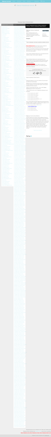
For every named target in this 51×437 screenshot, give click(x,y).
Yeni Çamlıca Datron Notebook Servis (20, 48)
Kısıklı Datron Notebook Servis (19, 397)
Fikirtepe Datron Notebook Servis (19, 126)
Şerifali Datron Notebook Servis (19, 362)
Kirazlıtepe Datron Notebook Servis (19, 395)
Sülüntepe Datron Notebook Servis (19, 244)
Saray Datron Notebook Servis (19, 359)
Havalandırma (36, 1)
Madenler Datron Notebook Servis (19, 354)
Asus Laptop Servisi (5, 51)
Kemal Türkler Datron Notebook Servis (20, 264)
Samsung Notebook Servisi (6, 146)
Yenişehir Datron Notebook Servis (19, 50)
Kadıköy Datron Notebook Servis (19, 110)
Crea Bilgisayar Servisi (5, 72)
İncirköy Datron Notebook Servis (19, 72)
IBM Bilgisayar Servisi (5, 110)
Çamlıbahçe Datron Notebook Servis (20, 60)
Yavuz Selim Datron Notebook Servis (20, 84)
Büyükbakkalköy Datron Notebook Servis (20, 191)
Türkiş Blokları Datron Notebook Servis (20, 46)
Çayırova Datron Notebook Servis (19, 426)
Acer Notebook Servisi (5, 37)
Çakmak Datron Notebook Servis (19, 336)
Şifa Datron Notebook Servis (18, 323)
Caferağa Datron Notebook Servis (19, 117)
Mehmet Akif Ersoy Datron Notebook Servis (20, 407)
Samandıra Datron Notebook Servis (19, 272)
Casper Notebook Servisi (6, 56)
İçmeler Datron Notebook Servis (19, 316)
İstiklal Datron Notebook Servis (19, 350)
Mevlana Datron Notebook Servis (19, 42)
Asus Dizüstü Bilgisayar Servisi (6, 54)
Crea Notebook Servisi (5, 69)
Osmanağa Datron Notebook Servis (19, 141)
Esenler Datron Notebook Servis (19, 223)
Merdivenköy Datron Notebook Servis (20, 138)
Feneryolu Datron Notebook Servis (19, 124)
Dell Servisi (3, 81)
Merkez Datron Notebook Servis (19, 75)
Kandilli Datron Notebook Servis (19, 394)
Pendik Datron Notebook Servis (19, 210)
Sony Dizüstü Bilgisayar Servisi (6, 156)
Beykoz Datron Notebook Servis (19, 52)
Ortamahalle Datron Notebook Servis (20, 169)
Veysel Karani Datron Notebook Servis (20, 276)
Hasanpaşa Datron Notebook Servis (19, 129)
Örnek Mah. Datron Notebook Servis (20, 47)
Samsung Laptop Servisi (6, 147)
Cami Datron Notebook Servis (18, 311)
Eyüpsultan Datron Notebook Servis (19, 259)
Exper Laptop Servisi (5, 90)
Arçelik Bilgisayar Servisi (5, 172)
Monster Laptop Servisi (5, 135)
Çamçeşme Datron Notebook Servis (19, 217)
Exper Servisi (4, 87)
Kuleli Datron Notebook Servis (19, 398)
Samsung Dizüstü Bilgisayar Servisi (7, 150)
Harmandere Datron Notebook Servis (20, 232)
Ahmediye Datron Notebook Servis (19, 375)
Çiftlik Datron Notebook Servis (19, 64)
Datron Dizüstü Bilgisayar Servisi (7, 79)
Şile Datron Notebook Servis (18, 298)
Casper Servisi (4, 55)
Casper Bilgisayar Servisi (6, 59)
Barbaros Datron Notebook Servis (19, 32)
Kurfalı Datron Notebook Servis (19, 167)
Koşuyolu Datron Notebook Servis (19, 133)
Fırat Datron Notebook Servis (18, 314)
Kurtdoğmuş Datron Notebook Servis (20, 236)
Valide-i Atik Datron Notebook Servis (19, 417)
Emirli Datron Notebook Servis (19, 222)
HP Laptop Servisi (5, 96)
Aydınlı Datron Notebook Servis (19, 308)
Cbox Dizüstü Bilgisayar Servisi (7, 66)
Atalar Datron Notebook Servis (19, 156)
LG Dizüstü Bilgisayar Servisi (6, 124)
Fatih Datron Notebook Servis (18, 68)
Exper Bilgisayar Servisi (5, 91)
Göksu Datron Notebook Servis (19, 69)
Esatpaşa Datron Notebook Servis (19, 33)
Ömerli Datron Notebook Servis (19, 105)
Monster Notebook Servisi (6, 133)
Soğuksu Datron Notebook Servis (19, 81)
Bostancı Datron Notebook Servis (19, 114)
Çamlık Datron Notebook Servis (19, 92)
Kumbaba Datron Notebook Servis (19, 304)
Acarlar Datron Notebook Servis (19, 55)
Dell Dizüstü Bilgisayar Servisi (6, 86)
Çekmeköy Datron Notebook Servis (19, 87)
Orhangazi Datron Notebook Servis (19, 294)
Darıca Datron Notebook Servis (19, 424)
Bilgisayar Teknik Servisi (5, 30)
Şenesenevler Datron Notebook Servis (20, 149)
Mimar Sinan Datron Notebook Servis (20, 102)
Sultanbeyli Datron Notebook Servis (19, 280)
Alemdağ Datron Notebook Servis (19, 88)
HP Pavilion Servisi (5, 100)
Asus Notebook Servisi (5, 50)
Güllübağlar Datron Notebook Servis (19, 230)
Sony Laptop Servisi (5, 154)
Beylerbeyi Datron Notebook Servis (19, 380)
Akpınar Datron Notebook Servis (19, 255)
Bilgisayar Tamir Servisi (5, 32)
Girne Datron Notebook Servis (19, 200)
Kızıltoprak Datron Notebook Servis (19, 132)
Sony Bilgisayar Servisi (5, 155)
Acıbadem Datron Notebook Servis (19, 113)
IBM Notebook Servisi (5, 108)
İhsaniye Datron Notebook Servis (19, 421)
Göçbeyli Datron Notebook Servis (19, 228)
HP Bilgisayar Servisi (5, 97)
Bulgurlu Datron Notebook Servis (19, 381)
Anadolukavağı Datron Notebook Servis (20, 57)
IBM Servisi (3, 106)
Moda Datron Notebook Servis (19, 140)
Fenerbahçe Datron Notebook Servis (20, 123)
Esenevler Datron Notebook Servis (19, 341)
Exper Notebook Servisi (5, 88)
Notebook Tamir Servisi (5, 28)
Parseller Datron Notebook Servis (19, 358)
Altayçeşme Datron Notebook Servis (19, 185)
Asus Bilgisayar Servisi (5, 52)
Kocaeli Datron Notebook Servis (19, 422)
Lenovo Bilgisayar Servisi (6, 117)
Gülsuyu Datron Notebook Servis (19, 203)
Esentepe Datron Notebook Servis (19, 160)
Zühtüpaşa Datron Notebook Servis (19, 154)
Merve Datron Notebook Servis (19, 267)
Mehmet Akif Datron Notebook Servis (20, 100)
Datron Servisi (4, 74)
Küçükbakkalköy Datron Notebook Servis (20, 41)
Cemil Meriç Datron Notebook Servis (20, 335)
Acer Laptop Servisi (5, 38)
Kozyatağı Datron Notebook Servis (19, 135)
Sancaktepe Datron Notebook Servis (19, 253)
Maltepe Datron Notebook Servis (19, 182)
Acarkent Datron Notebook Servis (19, 54)
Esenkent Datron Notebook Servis (19, 196)
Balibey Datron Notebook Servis (19, 300)
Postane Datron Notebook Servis (19, 322)
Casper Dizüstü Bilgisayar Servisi (7, 60)
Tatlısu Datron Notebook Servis (19, 366)
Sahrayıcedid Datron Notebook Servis (20, 145)
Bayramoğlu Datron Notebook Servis (20, 425)
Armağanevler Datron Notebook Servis (20, 331)
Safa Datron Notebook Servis (18, 273)
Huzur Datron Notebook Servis (19, 347)
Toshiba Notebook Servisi (6, 159)
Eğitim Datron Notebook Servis (19, 120)
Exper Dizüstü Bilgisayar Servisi (7, 92)
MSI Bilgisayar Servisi (5, 129)
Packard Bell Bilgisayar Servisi (6, 142)
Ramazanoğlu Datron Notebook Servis (20, 240)
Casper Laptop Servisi (5, 57)
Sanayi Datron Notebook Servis (19, 241)
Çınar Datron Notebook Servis (19, 194)
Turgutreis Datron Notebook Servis (19, 295)
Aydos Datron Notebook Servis (19, 214)
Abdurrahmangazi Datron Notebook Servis (20, 254)
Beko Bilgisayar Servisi (5, 177)
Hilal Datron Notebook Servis (18, 262)
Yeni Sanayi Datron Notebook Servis (19, 372)
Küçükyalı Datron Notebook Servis (19, 205)
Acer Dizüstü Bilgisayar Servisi (6, 41)
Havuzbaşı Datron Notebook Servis (19, 390)
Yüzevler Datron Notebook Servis (19, 208)
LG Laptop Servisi (5, 122)
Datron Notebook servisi (25, 5)
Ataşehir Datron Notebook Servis (19, 28)
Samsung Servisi (4, 145)
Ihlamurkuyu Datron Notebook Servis (20, 348)
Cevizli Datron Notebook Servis (19, 192)
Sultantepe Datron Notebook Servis (19, 415)
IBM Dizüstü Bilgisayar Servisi (6, 111)
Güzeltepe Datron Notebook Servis (19, 389)
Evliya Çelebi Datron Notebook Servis (20, 312)
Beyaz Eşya (29, 1)
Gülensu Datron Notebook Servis (19, 201)
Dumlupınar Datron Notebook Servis (20, 119)
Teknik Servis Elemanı (38, 130)
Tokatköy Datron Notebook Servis (19, 82)
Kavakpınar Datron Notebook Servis (19, 233)
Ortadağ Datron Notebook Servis (19, 269)
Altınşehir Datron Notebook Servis (19, 330)
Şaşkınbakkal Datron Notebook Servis (20, 147)
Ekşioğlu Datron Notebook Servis (19, 95)
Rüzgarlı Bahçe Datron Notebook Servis (20, 79)
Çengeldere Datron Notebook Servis (19, 63)
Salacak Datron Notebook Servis (19, 411)
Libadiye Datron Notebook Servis (19, 406)
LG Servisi (3, 119)
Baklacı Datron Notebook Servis (19, 59)
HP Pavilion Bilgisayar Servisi (6, 104)
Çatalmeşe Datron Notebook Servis (19, 93)
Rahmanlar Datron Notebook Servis (19, 172)
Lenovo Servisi (4, 113)
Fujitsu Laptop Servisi (5, 182)
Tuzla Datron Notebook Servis (19, 305)
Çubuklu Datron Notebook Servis (19, 66)
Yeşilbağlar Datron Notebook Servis (19, 251)
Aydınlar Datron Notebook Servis (19, 90)
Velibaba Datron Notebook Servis (19, 246)
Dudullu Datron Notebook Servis (19, 339)
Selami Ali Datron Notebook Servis (19, 412)
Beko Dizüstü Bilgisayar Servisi (6, 178)
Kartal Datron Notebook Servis (19, 155)
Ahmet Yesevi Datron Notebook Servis (20, 212)
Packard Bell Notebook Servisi (6, 140)
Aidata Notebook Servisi (6, 43)
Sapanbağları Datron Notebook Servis (20, 242)
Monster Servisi (4, 132)
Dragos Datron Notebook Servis (19, 386)
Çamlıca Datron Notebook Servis (19, 402)
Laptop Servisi (4, 34)
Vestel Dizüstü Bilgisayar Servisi (7, 168)
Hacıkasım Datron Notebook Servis (19, 303)
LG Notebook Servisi (5, 120)
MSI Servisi (3, 126)
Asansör (14, 1)
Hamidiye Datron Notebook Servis (19, 97)
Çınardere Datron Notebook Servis (19, 219)
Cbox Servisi (4, 61)
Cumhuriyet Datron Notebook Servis (20, 91)
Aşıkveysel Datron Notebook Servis (19, 29)
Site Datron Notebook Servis (18, 361)
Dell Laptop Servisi (5, 83)
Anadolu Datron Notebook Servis (19, 307)
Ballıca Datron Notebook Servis (19, 213)
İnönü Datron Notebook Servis (19, 38)
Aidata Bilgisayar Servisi (5, 46)
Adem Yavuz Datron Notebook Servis (20, 329)
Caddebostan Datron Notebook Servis (20, 115)
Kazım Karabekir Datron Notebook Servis (20, 352)
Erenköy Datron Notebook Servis (19, 122)
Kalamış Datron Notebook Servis (19, 128)
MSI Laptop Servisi (5, 128)
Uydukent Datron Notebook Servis (19, 370)
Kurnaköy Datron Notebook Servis (19, 239)
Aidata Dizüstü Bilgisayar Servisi (7, 47)
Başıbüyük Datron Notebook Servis (19, 190)
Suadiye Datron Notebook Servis (19, 151)
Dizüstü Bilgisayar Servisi (6, 33)
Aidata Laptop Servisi (5, 45)
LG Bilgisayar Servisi (5, 123)
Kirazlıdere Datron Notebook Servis (19, 99)
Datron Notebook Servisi (6, 75)
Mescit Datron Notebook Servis (19, 318)
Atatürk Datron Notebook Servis (19, 30)
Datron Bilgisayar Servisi (6, 78)
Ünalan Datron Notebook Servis (19, 416)
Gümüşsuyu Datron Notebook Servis (20, 70)
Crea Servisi (4, 68)
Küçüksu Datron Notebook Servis (19, 403)
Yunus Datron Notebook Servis (19, 181)
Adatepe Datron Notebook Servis (19, 183)
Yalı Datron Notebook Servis (18, 178)
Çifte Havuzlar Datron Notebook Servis (20, 118)
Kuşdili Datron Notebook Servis (19, 136)
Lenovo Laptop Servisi (5, 115)
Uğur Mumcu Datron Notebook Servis (20, 176)
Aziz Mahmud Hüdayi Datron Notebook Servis (20, 377)
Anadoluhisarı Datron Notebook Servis (20, 56)
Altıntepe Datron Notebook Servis (19, 186)
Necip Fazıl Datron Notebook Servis (19, 293)
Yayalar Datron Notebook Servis (19, 248)
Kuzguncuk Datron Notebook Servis (19, 399)
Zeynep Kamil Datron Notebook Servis (20, 420)
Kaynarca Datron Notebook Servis (19, 235)
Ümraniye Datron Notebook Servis (19, 327)
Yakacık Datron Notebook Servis (19, 177)
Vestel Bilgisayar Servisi (5, 167)
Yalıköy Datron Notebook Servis (19, 83)
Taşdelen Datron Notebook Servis (19, 109)
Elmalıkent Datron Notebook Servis (19, 340)
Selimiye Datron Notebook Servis (19, 413)
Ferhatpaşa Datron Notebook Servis (19, 34)
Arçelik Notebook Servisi (6, 169)
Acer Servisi (4, 36)
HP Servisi (3, 93)
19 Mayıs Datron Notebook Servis (19, 111)
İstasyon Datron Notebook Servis (19, 317)
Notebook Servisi (4, 27)
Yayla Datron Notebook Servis (18, 326)
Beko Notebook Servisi (5, 174)
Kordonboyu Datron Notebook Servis (20, 165)
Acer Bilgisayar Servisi (5, 39)
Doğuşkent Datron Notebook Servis (19, 195)
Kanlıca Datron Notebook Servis (19, 73)
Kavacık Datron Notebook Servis (19, 74)
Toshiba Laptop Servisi (5, 160)
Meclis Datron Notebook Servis (19, 266)
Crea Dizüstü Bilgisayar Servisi (6, 73)
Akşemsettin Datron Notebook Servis (20, 284)
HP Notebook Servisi (5, 95)
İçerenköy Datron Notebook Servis (19, 37)
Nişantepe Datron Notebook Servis (19, 104)
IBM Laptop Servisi (5, 109)
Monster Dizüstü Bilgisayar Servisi (7, 137)
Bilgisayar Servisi (4, 29)
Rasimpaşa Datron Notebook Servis (19, 142)
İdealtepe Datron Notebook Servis (19, 204)
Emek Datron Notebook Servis (19, 258)
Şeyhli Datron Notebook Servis (19, 245)
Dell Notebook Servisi (5, 82)
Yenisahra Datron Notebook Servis (19, 51)
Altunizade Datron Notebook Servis (19, 376)
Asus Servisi (4, 48)
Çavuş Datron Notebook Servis (19, 302)
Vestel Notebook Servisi (5, 164)
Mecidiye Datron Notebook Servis (19, 289)
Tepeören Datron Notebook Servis (19, 325)
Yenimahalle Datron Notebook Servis (20, 86)
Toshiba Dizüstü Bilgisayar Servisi (7, 163)
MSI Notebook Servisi (5, 127)
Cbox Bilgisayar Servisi (5, 65)
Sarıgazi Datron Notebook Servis (19, 275)
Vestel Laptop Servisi (5, 165)
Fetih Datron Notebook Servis (18, 36)
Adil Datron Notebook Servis (18, 281)
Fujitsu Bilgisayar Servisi (5, 183)
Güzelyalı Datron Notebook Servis (19, 231)
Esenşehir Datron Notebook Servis (19, 343)
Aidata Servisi (4, 42)
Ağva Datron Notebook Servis (18, 299)
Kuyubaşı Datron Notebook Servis (19, 137)
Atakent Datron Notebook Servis (19, 332)
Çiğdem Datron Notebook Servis (19, 65)
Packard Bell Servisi (5, 138)
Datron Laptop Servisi (5, 77)
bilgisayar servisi (38, 431)
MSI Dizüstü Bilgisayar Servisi (6, 131)
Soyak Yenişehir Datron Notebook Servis (20, 363)
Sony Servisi (4, 151)
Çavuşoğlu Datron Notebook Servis (19, 159)
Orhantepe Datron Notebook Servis (19, 168)
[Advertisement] (25, 14)
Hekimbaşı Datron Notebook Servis (19, 345)
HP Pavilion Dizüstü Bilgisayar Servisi (7, 105)
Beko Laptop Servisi (5, 176)
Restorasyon (19, 1)
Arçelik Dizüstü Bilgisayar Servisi (7, 173)
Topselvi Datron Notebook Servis (19, 174)
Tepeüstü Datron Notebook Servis (19, 367)
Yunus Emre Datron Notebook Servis (20, 278)
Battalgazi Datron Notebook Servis (19, 285)
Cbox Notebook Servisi (5, 63)
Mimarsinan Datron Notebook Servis (20, 43)
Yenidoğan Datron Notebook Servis (19, 277)
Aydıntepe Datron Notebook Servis (19, 309)
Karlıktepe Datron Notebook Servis (19, 164)
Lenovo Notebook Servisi (6, 114)
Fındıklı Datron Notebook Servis (19, 199)
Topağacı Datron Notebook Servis (19, 368)
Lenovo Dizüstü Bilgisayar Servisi (7, 118)
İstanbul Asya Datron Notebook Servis (20, 27)
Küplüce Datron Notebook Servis (19, 404)
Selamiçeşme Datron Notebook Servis (20, 146)
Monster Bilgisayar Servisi (6, 136)
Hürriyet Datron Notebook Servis (19, 163)
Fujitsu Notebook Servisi (6, 181)
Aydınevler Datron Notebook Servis (19, 187)
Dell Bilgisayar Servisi (5, 84)
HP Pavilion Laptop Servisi (6, 102)
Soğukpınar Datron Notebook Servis (19, 106)
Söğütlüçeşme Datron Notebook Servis (20, 150)
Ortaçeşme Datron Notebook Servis (19, 77)
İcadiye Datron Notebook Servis (19, 393)
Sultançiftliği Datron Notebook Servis (20, 108)
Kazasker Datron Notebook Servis (19, 131)
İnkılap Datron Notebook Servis (19, 349)
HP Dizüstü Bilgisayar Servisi (6, 99)
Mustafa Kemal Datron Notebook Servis (20, 45)
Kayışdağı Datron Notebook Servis (19, 39)
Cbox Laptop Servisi (5, 64)
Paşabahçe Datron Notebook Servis (19, 78)
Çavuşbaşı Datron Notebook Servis (19, 61)
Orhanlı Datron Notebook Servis (19, 321)
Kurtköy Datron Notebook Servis (19, 237)
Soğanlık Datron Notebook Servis (19, 173)
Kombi (24, 1)
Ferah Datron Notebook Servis (19, 388)
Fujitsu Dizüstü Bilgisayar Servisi (7, 185)
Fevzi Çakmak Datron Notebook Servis (20, 227)
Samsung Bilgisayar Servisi (6, 149)
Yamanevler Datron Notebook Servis (20, 371)
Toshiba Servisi (4, 158)
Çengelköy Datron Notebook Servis (19, 385)
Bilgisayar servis (38, 105)
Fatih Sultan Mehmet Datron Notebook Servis (20, 344)
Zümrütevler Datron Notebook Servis (20, 209)
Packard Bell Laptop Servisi (6, 141)
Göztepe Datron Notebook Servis (19, 127)
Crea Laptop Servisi (5, 70)
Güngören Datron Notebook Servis (19, 96)
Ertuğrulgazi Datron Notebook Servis (20, 221)
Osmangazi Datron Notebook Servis (19, 271)
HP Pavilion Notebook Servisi (6, 101)
